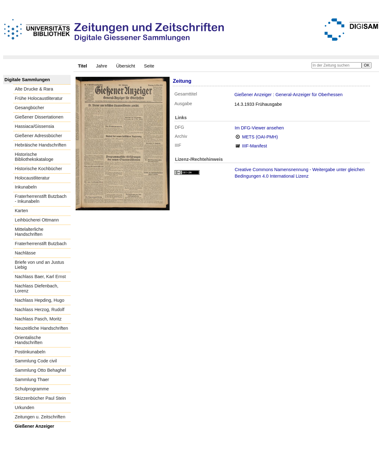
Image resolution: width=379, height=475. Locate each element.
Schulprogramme (32, 388)
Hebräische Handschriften (41, 144)
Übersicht (125, 65)
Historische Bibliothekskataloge (34, 157)
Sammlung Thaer (32, 379)
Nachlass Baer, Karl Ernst (40, 276)
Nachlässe (25, 252)
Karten (21, 210)
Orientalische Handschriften (29, 340)
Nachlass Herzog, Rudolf (39, 309)
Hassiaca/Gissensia (34, 126)
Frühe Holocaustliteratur (39, 98)
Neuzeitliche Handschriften (41, 328)
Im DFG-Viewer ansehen (259, 127)
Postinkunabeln (30, 351)
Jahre (101, 65)
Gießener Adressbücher (38, 135)
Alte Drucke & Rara (34, 88)
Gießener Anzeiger (34, 426)
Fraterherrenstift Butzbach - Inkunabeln (41, 199)
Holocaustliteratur (32, 177)
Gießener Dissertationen (39, 116)
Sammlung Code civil (36, 360)
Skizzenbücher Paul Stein (40, 398)
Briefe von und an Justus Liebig (39, 265)
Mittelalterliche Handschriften (29, 232)
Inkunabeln (26, 186)
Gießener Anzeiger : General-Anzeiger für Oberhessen (288, 94)
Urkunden (24, 407)
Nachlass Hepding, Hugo (39, 300)
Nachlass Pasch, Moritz (38, 318)
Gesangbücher (29, 107)
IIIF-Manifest (254, 145)
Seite (149, 65)
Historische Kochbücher (38, 168)
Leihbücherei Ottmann (37, 219)
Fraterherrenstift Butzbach (41, 243)
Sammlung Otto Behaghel (40, 370)
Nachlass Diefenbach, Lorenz (36, 288)
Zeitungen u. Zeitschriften (40, 416)
